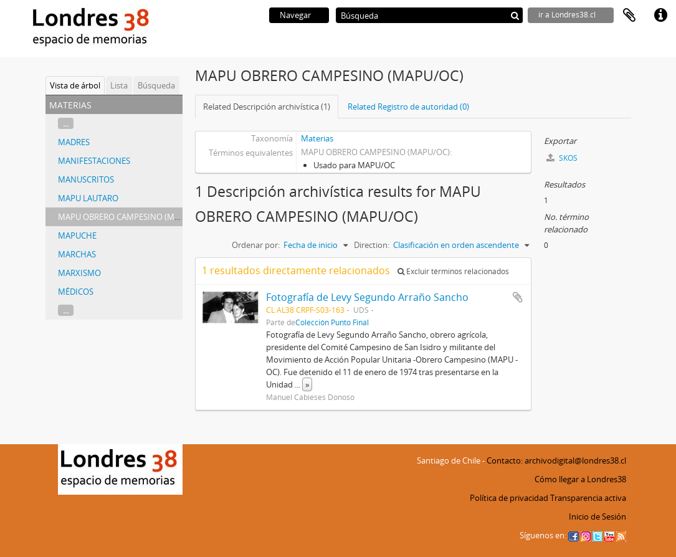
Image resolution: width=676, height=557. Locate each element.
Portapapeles (629, 15)
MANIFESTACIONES (94, 160)
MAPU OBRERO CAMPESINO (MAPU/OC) (132, 216)
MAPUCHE (77, 235)
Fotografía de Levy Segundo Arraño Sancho (367, 297)
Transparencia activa (588, 497)
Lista (119, 85)
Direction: (371, 244)
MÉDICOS (75, 291)
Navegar (295, 15)
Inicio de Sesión (597, 516)
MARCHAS (77, 254)
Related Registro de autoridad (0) (408, 106)
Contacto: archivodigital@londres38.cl (556, 460)
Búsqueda (156, 85)
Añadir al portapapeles (518, 297)
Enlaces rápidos (660, 15)
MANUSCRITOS (86, 179)
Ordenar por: (256, 244)
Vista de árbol (75, 85)
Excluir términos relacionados (453, 271)
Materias (317, 138)
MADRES (74, 142)
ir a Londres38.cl (567, 14)
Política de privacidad (509, 497)
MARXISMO (79, 272)
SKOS (562, 158)
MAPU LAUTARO (88, 198)
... (66, 123)
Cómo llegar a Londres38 (580, 479)
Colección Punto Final (332, 322)
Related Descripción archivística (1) (266, 106)
